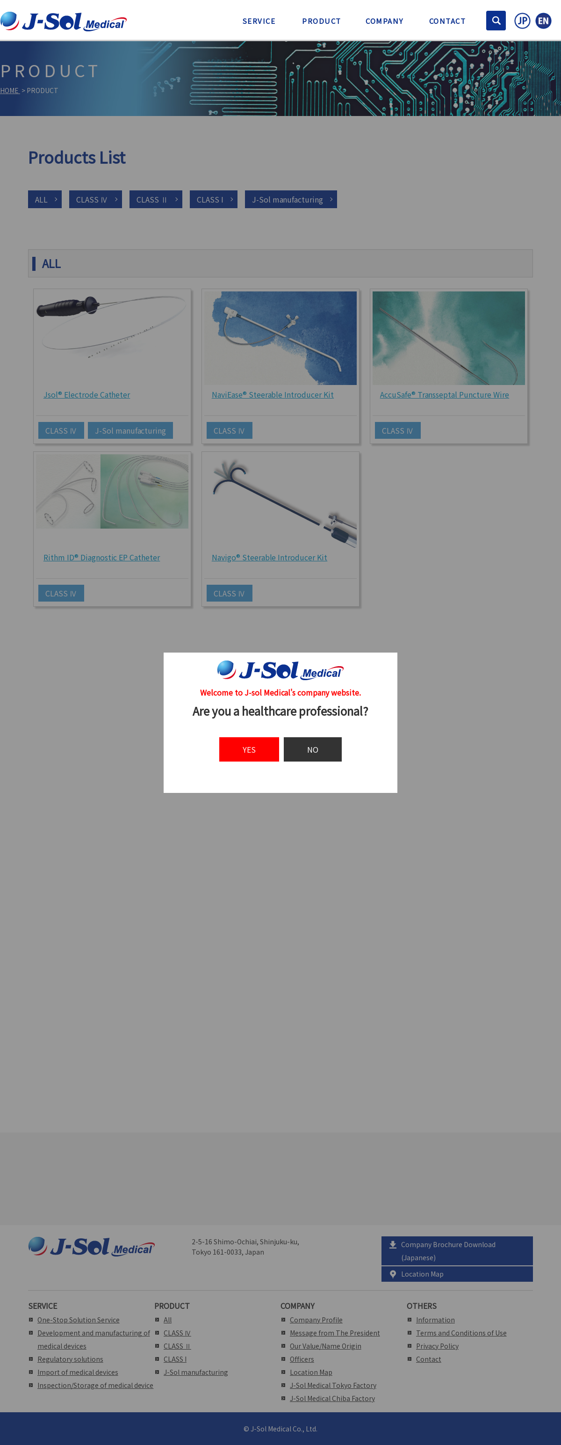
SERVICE (259, 21)
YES (249, 749)
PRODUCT (321, 21)
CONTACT (447, 21)
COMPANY (384, 21)
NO (312, 749)
